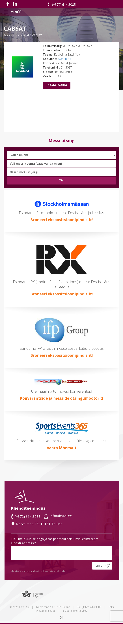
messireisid (22, 35)
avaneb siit (64, 59)
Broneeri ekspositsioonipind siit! (61, 219)
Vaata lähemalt (61, 447)
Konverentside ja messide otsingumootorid (61, 398)
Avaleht (8, 35)
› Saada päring (56, 85)
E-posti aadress (23, 543)
